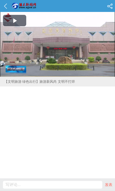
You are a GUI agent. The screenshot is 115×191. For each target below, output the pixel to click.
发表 (108, 185)
